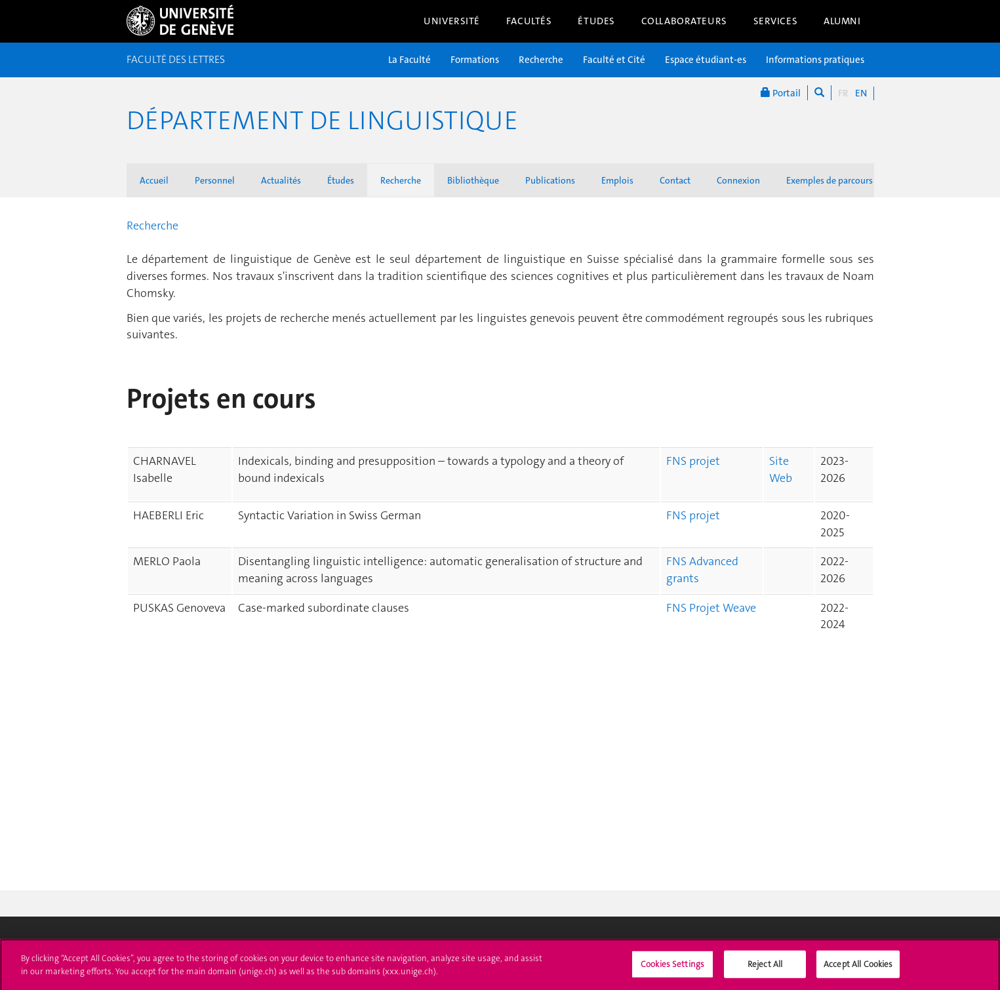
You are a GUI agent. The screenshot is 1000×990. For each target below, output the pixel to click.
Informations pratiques (815, 59)
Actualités (281, 180)
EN (861, 93)
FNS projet (693, 461)
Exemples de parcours (829, 180)
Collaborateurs (684, 21)
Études (596, 21)
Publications (550, 180)
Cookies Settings (672, 968)
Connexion (738, 180)
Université (452, 21)
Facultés (529, 21)
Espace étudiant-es (705, 59)
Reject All (765, 968)
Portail (781, 93)
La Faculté (409, 59)
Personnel (215, 180)
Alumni (842, 21)
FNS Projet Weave (711, 608)
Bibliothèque (473, 180)
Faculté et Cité (614, 59)
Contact (675, 180)
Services (775, 21)
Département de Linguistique (322, 121)
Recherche (541, 59)
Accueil (154, 180)
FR (843, 93)
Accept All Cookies (858, 968)
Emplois (617, 180)
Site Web (780, 469)
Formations (474, 59)
